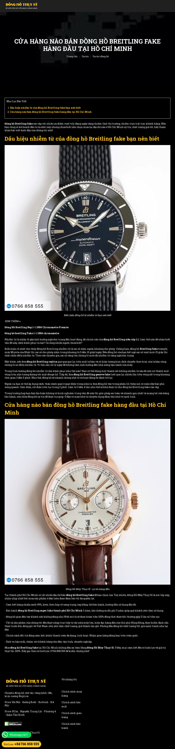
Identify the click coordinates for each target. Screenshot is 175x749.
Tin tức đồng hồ (100, 56)
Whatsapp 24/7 (19, 735)
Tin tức (85, 56)
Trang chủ (71, 56)
